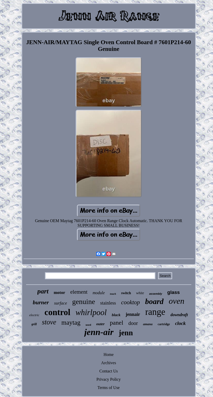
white (140, 293)
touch (113, 293)
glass (173, 292)
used (88, 324)
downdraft (179, 315)
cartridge (164, 324)
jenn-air (98, 332)
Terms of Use (109, 387)
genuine (83, 302)
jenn (126, 333)
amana (148, 324)
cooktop (130, 302)
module (99, 293)
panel (116, 322)
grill (34, 324)
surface (60, 303)
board (154, 301)
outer (100, 324)
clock (180, 323)
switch (126, 293)
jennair (132, 314)
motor (59, 292)
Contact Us (108, 371)
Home (109, 354)
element (78, 292)
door (133, 323)
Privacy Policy (109, 379)
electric (34, 315)
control (57, 312)
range (155, 312)
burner (41, 302)
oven (176, 301)
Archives (108, 363)
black (116, 315)
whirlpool (91, 312)
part (43, 291)
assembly (155, 293)
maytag (71, 322)
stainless (108, 303)
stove (49, 322)
